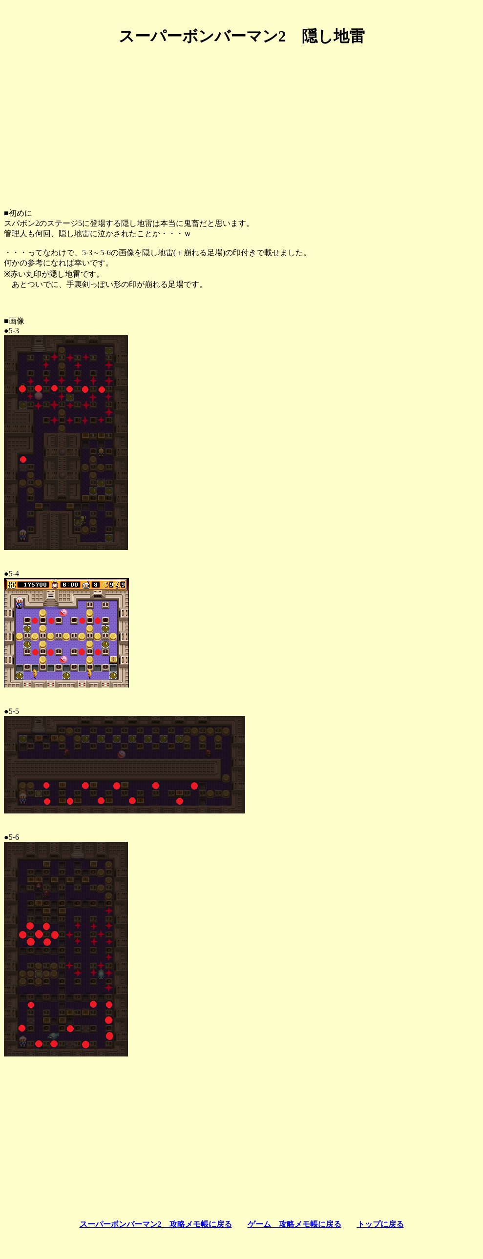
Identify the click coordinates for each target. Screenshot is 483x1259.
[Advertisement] (241, 123)
